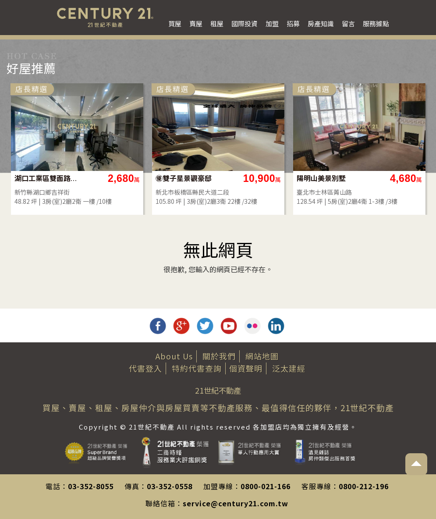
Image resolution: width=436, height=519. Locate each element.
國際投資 (244, 23)
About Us (174, 356)
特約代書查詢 (197, 368)
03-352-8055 (90, 486)
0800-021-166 (266, 486)
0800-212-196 (364, 486)
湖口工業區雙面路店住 (46, 178)
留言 (348, 23)
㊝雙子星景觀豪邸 (184, 178)
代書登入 (145, 368)
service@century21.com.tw (235, 503)
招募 (293, 23)
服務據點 (376, 23)
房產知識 (321, 23)
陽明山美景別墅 (321, 178)
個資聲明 (245, 368)
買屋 (174, 23)
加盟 (272, 23)
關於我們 (219, 356)
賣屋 (195, 23)
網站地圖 (262, 356)
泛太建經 (288, 368)
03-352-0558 (169, 486)
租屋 (216, 23)
